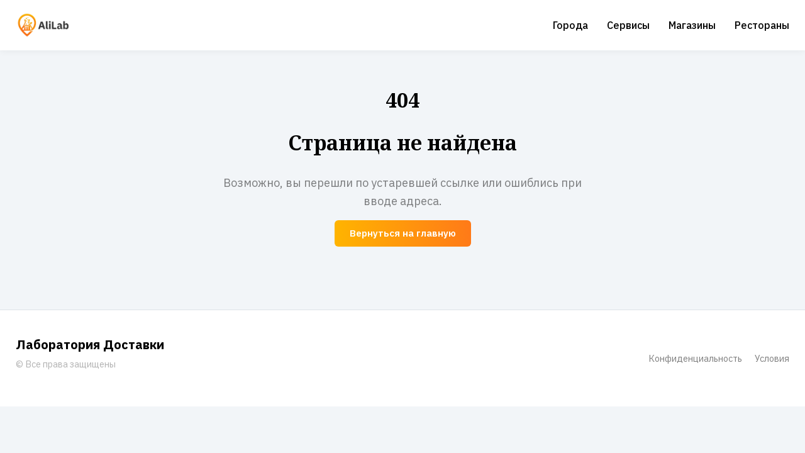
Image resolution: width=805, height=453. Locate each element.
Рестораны (762, 25)
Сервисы (628, 25)
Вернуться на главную (403, 233)
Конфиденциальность (695, 358)
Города (570, 25)
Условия (772, 358)
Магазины (692, 25)
